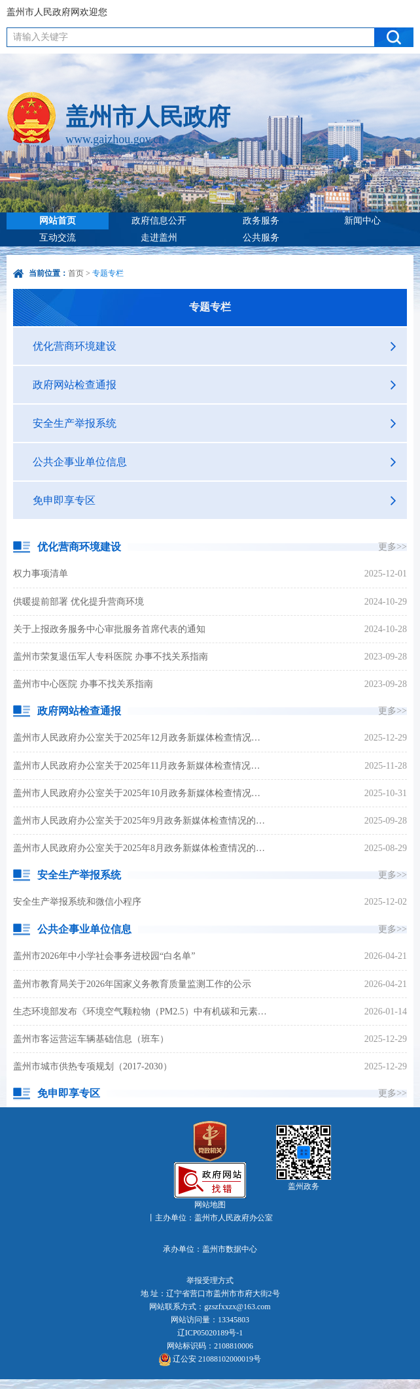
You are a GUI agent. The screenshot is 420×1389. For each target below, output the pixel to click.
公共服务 (261, 238)
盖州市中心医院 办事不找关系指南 (83, 684)
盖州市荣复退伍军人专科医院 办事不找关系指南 (110, 656)
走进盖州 (159, 238)
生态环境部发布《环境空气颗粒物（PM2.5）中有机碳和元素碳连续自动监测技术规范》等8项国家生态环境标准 (141, 1011)
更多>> (392, 547)
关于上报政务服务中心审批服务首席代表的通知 (109, 629)
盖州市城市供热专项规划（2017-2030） (92, 1066)
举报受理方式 (210, 1280)
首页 (76, 273)
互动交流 (57, 238)
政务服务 (261, 221)
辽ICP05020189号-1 (210, 1332)
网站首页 (57, 221)
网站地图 (210, 1204)
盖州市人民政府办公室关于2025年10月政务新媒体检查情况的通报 (141, 793)
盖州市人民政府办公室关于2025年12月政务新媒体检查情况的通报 (141, 738)
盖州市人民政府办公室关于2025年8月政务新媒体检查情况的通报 (141, 848)
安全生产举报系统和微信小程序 (77, 902)
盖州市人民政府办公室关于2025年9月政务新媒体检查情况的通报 (141, 821)
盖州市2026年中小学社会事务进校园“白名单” (104, 956)
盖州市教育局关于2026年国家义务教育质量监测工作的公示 (132, 984)
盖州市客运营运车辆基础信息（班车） (91, 1039)
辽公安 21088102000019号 (210, 1359)
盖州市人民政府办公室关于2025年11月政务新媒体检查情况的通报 (141, 766)
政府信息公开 (158, 221)
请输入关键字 (40, 37)
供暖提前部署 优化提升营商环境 (78, 602)
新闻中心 (362, 221)
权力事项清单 (40, 573)
